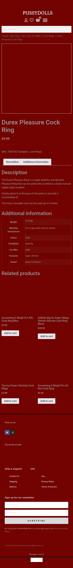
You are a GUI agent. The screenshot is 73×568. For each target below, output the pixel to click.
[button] (45, 20)
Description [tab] (12, 161)
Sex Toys (15, 36)
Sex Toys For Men (31, 36)
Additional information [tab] (36, 161)
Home (5, 36)
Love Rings (48, 36)
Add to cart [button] (10, 333)
